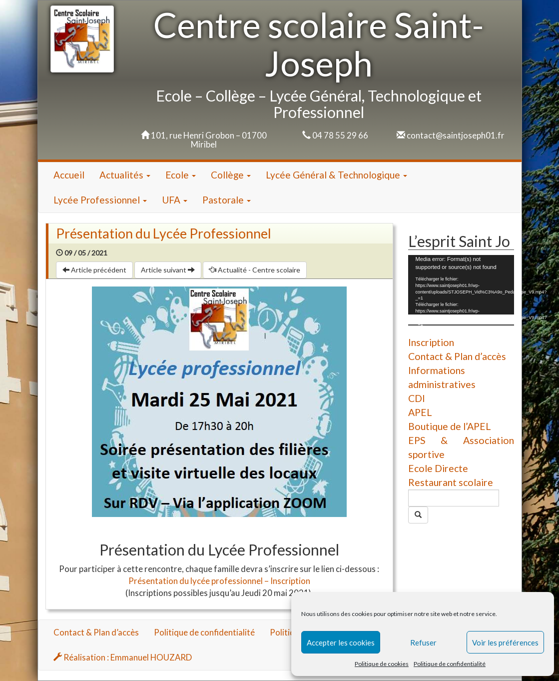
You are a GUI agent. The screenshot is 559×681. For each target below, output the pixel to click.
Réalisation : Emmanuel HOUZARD (122, 657)
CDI (416, 398)
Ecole (180, 174)
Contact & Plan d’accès (457, 356)
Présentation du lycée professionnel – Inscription (219, 581)
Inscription (431, 342)
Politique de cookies (382, 664)
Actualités (124, 174)
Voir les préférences (505, 642)
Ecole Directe (438, 468)
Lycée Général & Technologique (336, 174)
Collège (231, 174)
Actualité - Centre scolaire (254, 270)
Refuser (423, 642)
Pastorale (226, 200)
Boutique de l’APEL (449, 426)
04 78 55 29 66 (340, 135)
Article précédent (94, 270)
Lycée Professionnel (100, 200)
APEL (420, 412)
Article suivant (168, 270)
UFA (174, 200)
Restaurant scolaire (450, 482)
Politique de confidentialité (450, 664)
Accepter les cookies (341, 642)
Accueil (68, 174)
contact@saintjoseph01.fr (456, 135)
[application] (461, 284)
